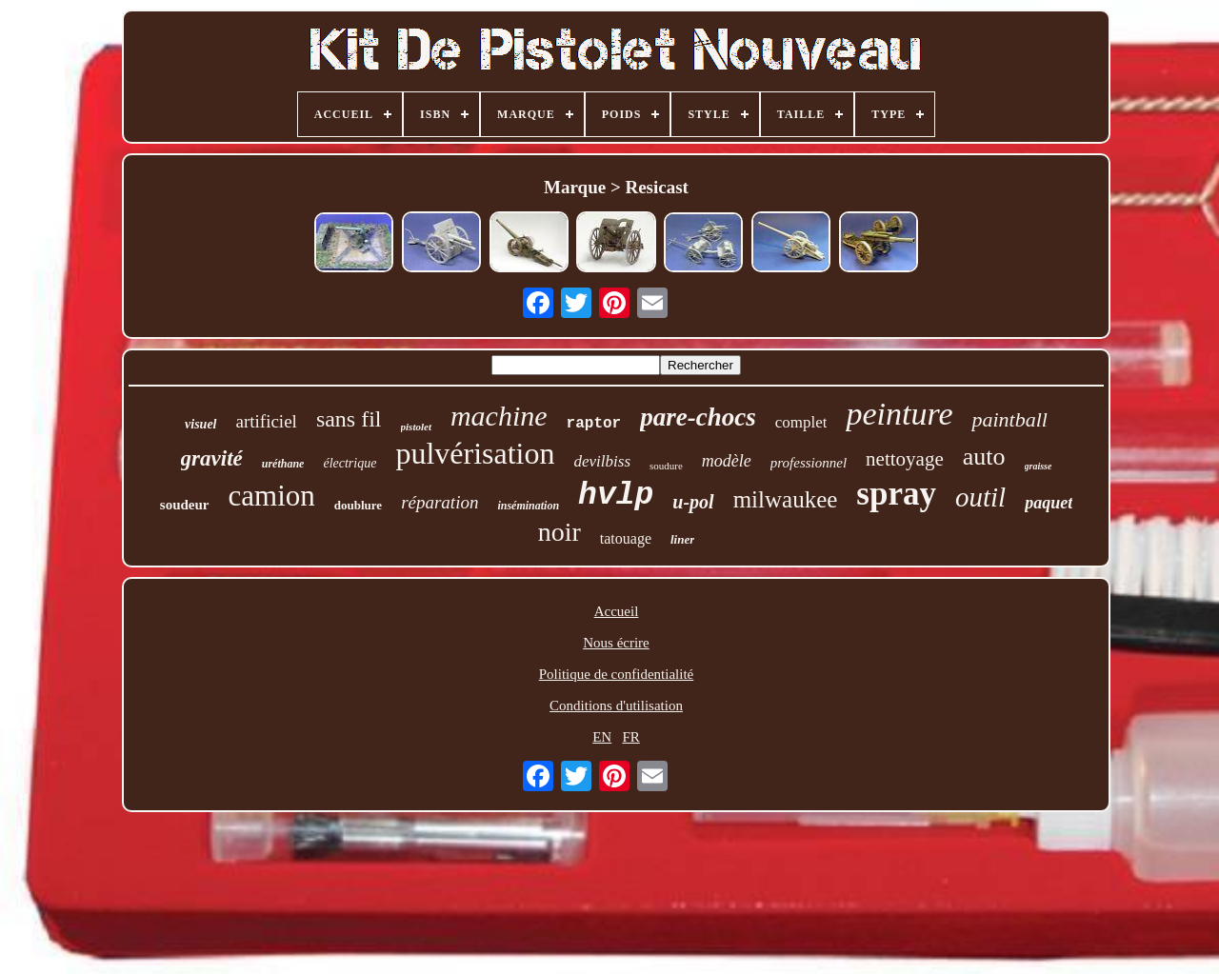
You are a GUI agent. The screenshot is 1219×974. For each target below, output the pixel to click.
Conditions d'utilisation (616, 705)
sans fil (349, 419)
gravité (212, 458)
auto (984, 456)
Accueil (616, 611)
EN (601, 737)
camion (272, 495)
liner (682, 539)
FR (630, 737)
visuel (200, 424)
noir (559, 532)
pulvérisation (474, 453)
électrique (349, 463)
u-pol (692, 501)
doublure (358, 505)
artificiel (266, 421)
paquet (1048, 502)
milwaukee (785, 499)
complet (801, 422)
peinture (899, 413)
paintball (1009, 419)
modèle (726, 460)
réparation (439, 502)
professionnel (808, 462)
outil (980, 497)
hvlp (615, 495)
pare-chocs (697, 417)
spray (896, 493)
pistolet (416, 426)
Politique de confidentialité (616, 674)
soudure (666, 465)
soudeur (185, 504)
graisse (1038, 466)
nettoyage (905, 458)
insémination (528, 505)
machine (499, 415)
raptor (594, 423)
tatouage (625, 538)
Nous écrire (616, 642)
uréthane (283, 463)
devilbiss (602, 461)
